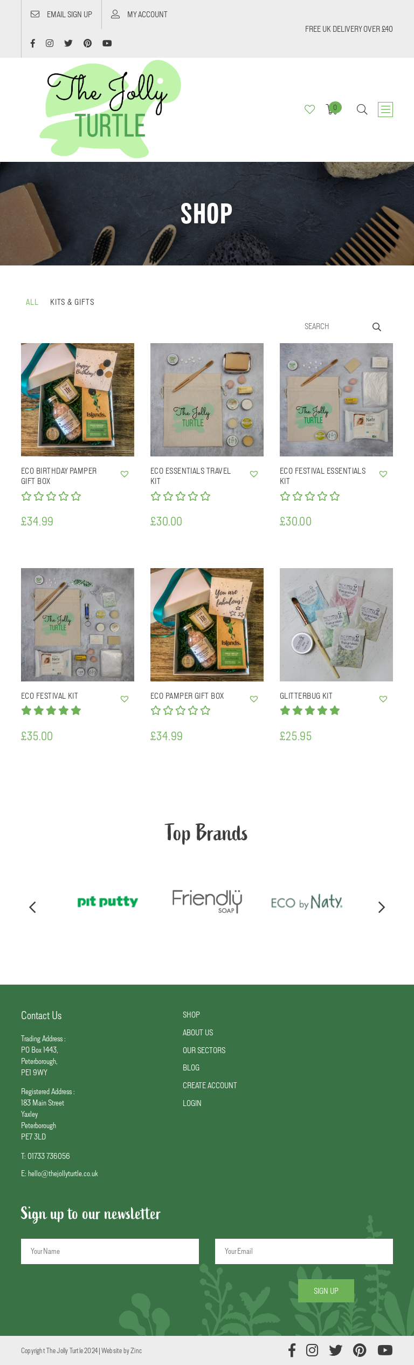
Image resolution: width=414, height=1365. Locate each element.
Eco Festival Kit (49, 696)
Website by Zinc (121, 1350)
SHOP (191, 1014)
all (32, 302)
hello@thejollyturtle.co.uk (63, 1173)
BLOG (191, 1067)
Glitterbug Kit (306, 696)
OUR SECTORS (204, 1050)
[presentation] (32, 908)
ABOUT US (198, 1032)
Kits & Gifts (72, 302)
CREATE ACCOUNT (210, 1085)
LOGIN (192, 1103)
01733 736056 (48, 1156)
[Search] (344, 326)
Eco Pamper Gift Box (187, 696)
